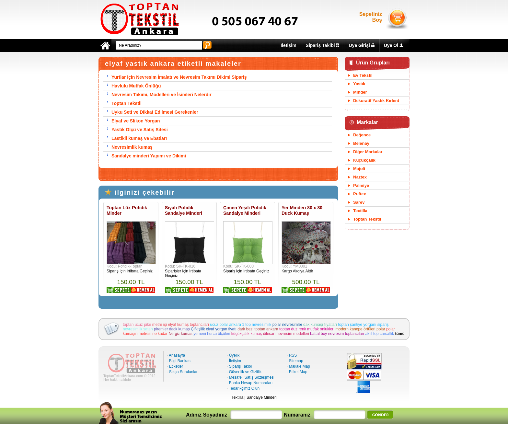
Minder (360, 92)
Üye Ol (393, 45)
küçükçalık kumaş (246, 333)
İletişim (288, 45)
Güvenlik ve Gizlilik (245, 372)
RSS (293, 355)
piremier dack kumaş (172, 329)
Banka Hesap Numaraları (251, 383)
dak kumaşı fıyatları (320, 324)
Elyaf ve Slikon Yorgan (135, 120)
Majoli (359, 168)
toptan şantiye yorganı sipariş (363, 324)
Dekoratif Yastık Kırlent (376, 100)
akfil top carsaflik (379, 333)
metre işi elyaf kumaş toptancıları (180, 324)
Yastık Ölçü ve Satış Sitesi (139, 129)
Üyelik (234, 355)
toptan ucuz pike (137, 324)
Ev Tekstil (363, 75)
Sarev (358, 202)
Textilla (360, 210)
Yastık (359, 83)
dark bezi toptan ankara (257, 329)
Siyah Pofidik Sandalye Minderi (183, 210)
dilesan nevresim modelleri (286, 333)
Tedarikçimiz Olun (244, 388)
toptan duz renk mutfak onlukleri (306, 329)
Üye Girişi (361, 45)
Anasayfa (177, 355)
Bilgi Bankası (180, 361)
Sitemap (296, 361)
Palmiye (361, 185)
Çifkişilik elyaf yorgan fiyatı (214, 329)
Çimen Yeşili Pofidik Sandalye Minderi (244, 210)
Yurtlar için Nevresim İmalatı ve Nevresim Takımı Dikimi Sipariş (179, 77)
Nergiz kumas (180, 333)
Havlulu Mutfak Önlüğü (136, 85)
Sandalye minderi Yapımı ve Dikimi (148, 155)
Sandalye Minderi (262, 397)
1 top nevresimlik (256, 324)
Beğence (362, 134)
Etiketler (176, 366)
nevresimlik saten (138, 329)
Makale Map (299, 366)
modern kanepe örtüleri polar (360, 329)
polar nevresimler (287, 324)
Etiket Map (298, 372)
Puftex (359, 193)
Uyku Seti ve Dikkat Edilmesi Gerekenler (154, 112)
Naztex (360, 177)
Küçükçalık (364, 160)
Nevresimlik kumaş (132, 147)
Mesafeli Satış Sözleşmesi (251, 377)
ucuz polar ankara (225, 324)
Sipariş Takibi (323, 45)
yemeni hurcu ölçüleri (211, 333)
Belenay (361, 143)
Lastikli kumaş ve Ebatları (139, 138)
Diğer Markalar (367, 151)
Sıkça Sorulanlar (183, 372)
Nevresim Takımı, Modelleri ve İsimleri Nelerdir (161, 94)
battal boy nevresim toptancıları (337, 333)
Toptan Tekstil (126, 103)
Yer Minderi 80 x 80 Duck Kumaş (302, 210)
